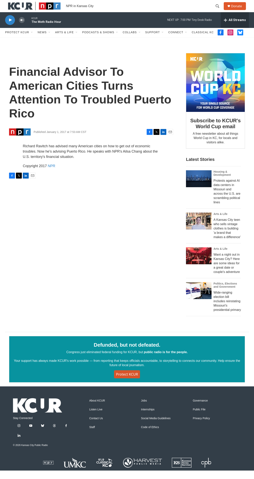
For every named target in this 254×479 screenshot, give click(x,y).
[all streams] (235, 28)
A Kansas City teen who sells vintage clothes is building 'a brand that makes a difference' (227, 237)
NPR (51, 174)
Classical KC (203, 40)
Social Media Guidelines (155, 426)
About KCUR (97, 409)
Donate (239, 10)
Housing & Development (222, 182)
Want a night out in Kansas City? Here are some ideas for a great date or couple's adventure (227, 272)
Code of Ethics (150, 435)
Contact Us (96, 426)
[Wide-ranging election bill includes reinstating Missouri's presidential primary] (199, 299)
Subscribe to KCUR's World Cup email (215, 132)
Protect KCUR (17, 40)
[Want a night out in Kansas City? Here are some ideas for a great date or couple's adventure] (199, 264)
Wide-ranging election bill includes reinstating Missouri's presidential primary (227, 309)
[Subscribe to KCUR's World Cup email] (215, 91)
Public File (199, 417)
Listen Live (95, 417)
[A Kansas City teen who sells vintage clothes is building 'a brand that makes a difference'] (199, 229)
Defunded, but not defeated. (127, 353)
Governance (200, 409)
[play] (10, 28)
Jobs (144, 409)
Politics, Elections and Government (225, 294)
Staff (92, 435)
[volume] (21, 28)
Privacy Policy (201, 426)
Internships (147, 417)
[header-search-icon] (219, 10)
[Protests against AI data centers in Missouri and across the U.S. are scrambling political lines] (199, 187)
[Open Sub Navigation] (32, 40)
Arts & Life (64, 40)
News (42, 40)
